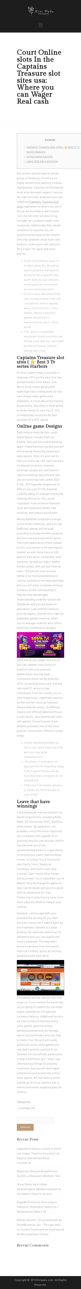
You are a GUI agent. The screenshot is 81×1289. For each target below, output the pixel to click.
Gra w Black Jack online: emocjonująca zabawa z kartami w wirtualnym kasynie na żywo (39, 1189)
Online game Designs (39, 156)
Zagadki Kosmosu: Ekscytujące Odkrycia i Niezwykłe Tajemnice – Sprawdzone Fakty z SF (38, 1207)
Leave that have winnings (42, 161)
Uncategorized (26, 1108)
